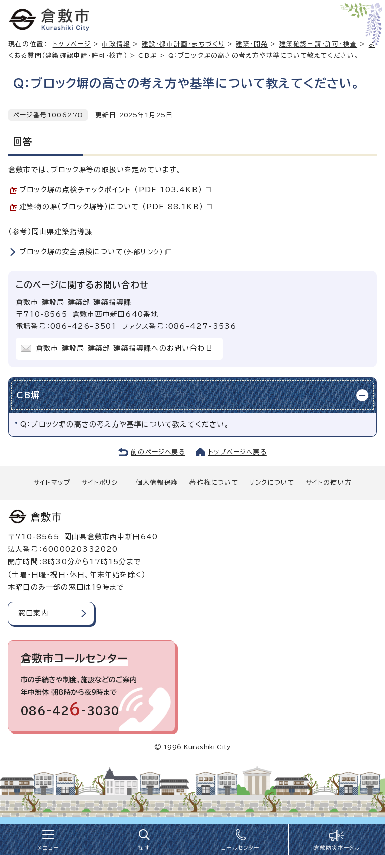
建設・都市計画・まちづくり (183, 44)
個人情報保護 (157, 482)
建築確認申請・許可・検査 (318, 44)
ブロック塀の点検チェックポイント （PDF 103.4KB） (115, 189)
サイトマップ (51, 482)
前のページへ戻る (158, 452)
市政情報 (116, 44)
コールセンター (240, 847)
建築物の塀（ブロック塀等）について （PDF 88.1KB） (115, 206)
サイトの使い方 (329, 482)
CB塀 (147, 55)
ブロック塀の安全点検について (95, 251)
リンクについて (271, 482)
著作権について (213, 482)
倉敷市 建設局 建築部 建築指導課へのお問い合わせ (124, 348)
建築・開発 (252, 44)
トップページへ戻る (237, 452)
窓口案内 (33, 613)
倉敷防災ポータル (337, 847)
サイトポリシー (102, 482)
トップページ (72, 44)
